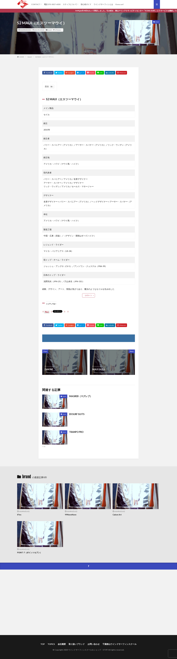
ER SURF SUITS (76, 414)
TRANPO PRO (76, 432)
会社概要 (62, 644)
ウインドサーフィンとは (103, 4)
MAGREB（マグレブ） (80, 396)
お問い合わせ (94, 644)
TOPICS (51, 644)
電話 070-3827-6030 (52, 4)
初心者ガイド (86, 4)
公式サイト (88, 295)
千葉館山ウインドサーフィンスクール (119, 644)
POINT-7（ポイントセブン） (29, 552)
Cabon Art (117, 514)
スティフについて (70, 4)
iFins (19, 514)
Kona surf (119, 4)
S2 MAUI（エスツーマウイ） (45, 57)
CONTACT (35, 4)
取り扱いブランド (77, 644)
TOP (42, 644)
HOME (21, 57)
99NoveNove (70, 514)
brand (49, 30)
